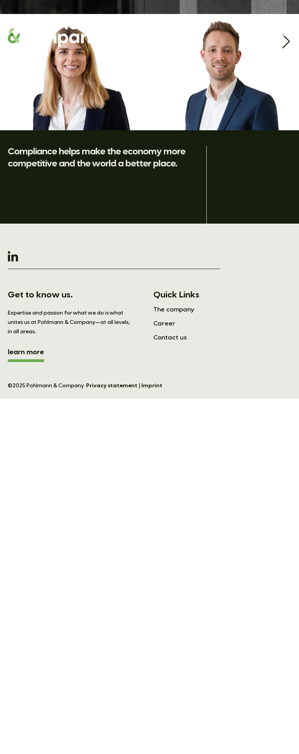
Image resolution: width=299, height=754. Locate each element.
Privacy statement (111, 385)
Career (164, 324)
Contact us (170, 338)
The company (173, 310)
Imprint (151, 385)
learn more (26, 352)
